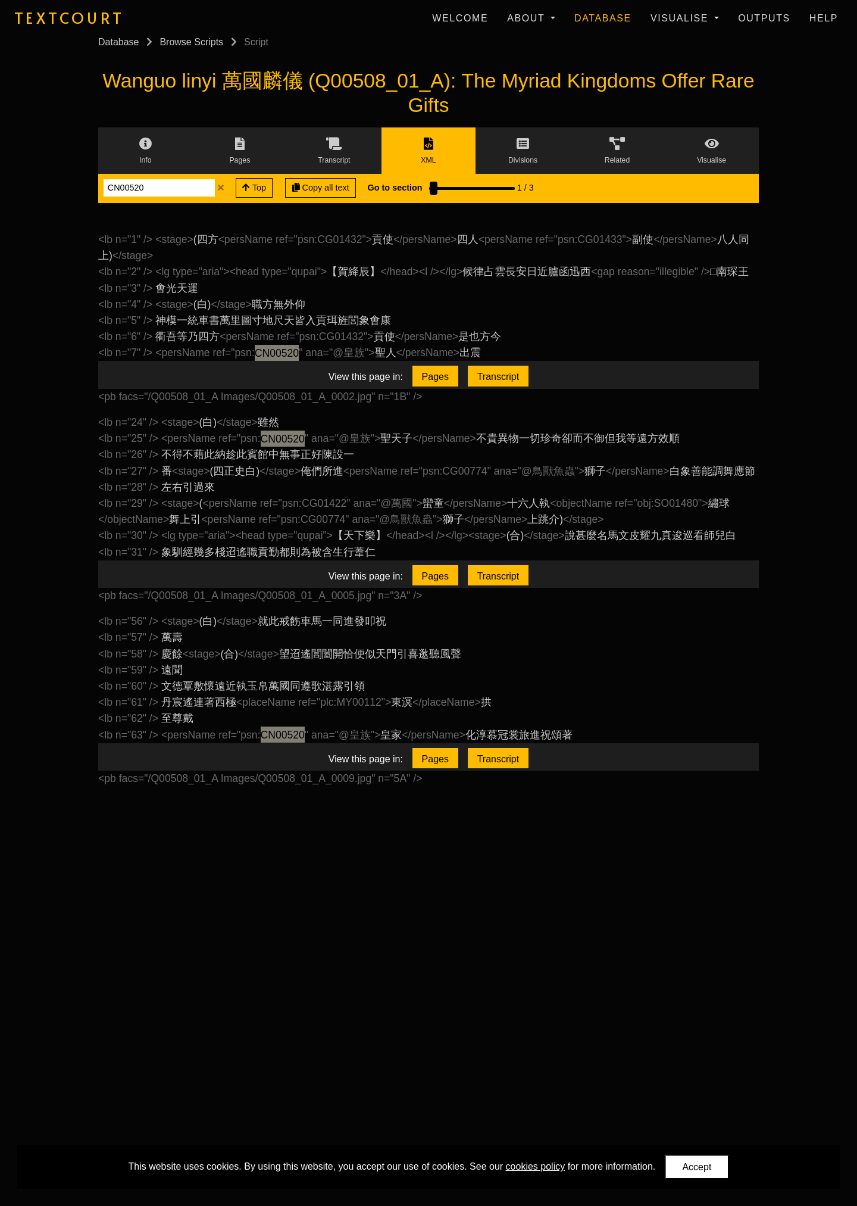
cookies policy (535, 1166)
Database (602, 18)
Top (254, 187)
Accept (696, 1167)
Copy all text (320, 187)
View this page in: (366, 377)
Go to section (395, 187)
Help (823, 18)
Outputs (764, 18)
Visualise (681, 18)
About (527, 18)
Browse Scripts (191, 42)
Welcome (460, 18)
